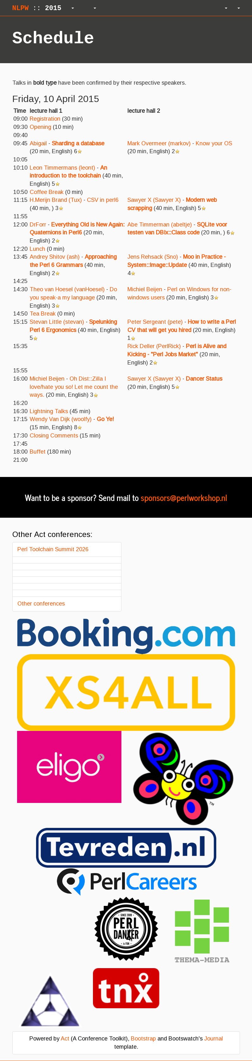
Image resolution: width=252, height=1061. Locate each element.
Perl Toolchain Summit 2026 (53, 549)
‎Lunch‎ (37, 249)
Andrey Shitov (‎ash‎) (55, 257)
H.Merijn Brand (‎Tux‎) (56, 200)
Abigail (38, 143)
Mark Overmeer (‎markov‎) (159, 143)
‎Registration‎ (45, 119)
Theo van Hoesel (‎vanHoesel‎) (67, 289)
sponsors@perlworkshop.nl (184, 497)
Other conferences (41, 603)
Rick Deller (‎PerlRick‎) (154, 346)
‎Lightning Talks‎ (49, 411)
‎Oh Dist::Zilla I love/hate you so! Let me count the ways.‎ (74, 387)
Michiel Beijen (144, 289)
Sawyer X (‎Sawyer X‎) (154, 200)
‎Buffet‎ (38, 452)
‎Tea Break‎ (43, 313)
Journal (213, 1038)
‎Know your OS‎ (214, 143)
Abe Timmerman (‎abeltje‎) (159, 224)
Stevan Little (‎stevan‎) (57, 322)
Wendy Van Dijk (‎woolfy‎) (61, 419)
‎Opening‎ (40, 127)
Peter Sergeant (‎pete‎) (155, 322)
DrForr (38, 224)
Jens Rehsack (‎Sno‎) (152, 257)
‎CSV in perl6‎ (103, 200)
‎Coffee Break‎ (47, 192)
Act (65, 1038)
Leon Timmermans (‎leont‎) (62, 168)
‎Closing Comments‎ (54, 435)
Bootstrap (143, 1038)
